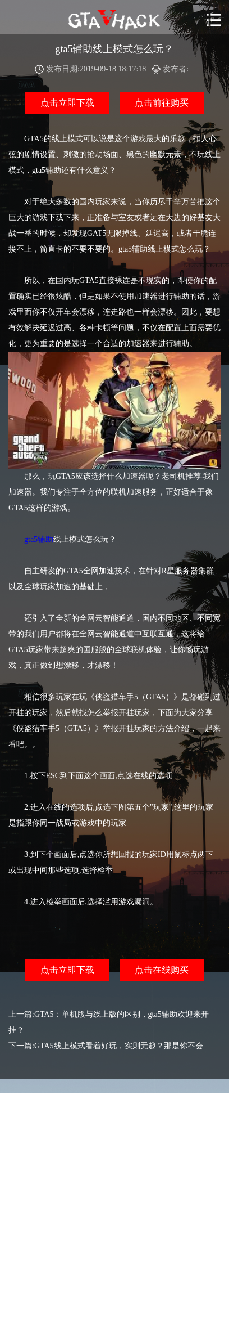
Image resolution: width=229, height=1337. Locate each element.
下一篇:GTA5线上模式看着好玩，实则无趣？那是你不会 (105, 1046)
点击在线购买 (162, 970)
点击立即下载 (67, 102)
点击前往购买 (162, 102)
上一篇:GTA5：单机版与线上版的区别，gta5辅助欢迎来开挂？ (108, 1022)
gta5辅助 (38, 539)
